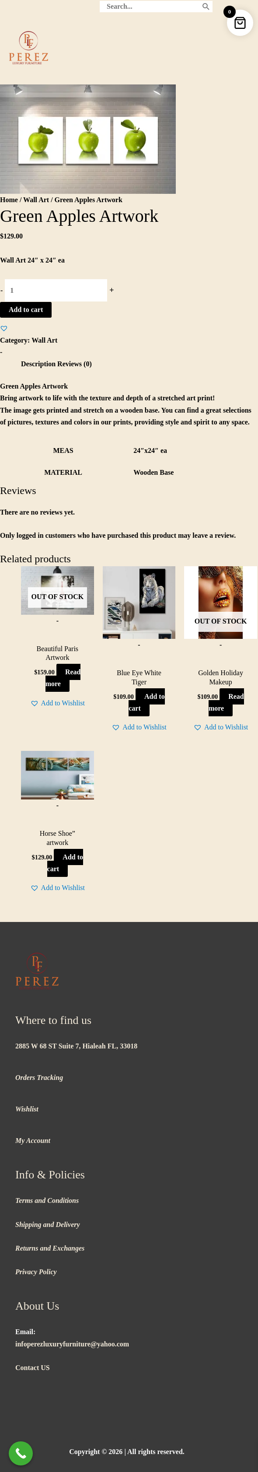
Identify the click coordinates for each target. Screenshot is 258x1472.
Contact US (32, 1367)
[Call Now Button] (21, 1453)
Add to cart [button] (147, 702)
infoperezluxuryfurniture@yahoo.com (72, 1344)
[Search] (206, 6)
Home (9, 199)
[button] (4, 328)
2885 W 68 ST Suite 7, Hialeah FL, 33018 (76, 1046)
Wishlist (26, 1109)
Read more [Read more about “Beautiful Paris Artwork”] (63, 677)
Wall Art (36, 199)
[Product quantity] (56, 290)
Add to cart (26, 309)
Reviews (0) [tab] (74, 364)
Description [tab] (38, 364)
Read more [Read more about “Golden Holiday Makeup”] (226, 702)
